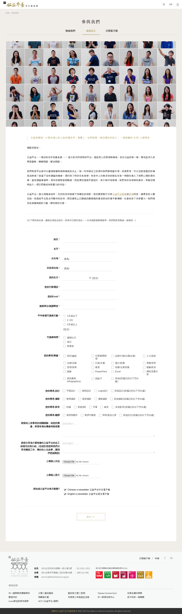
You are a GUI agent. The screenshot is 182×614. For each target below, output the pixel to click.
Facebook (165, 558)
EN (170, 4)
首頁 (7, 13)
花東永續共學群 (134, 593)
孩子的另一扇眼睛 (135, 596)
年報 (157, 558)
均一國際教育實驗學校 (19, 593)
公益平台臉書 (119, 194)
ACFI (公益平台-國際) (48, 600)
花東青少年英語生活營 (78, 596)
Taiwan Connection (107, 593)
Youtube (171, 558)
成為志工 (91, 30)
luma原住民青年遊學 (19, 600)
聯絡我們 (70, 30)
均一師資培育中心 (106, 596)
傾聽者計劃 (43, 596)
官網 (131, 194)
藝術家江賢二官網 (76, 593)
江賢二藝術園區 (45, 593)
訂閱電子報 (112, 30)
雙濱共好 (13, 596)
